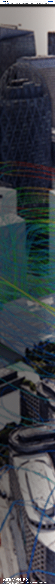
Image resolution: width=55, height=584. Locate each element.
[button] (46, 1)
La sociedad (26, 1)
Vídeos (31, 1)
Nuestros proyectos (38, 1)
